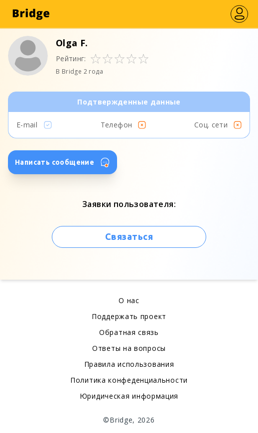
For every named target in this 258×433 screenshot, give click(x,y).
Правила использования (129, 364)
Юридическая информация (129, 396)
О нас (129, 300)
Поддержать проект (129, 316)
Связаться (129, 236)
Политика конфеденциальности (129, 380)
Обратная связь (129, 332)
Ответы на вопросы (129, 348)
